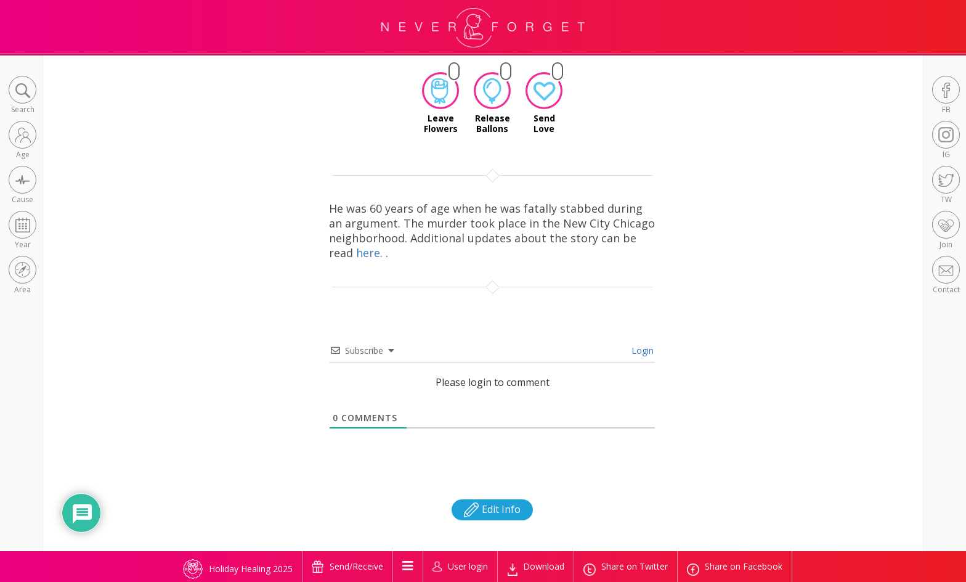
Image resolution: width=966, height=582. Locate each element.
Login (641, 350)
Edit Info (492, 509)
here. (371, 252)
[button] (22, 96)
